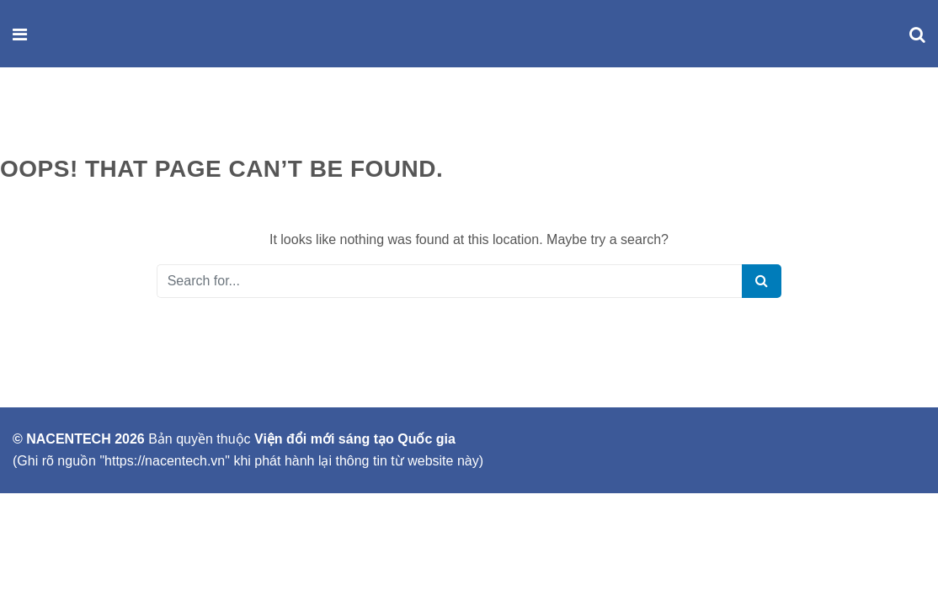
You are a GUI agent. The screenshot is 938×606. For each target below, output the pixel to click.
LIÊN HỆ (344, 118)
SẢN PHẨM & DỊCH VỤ (162, 118)
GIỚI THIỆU (44, 118)
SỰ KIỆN (273, 118)
